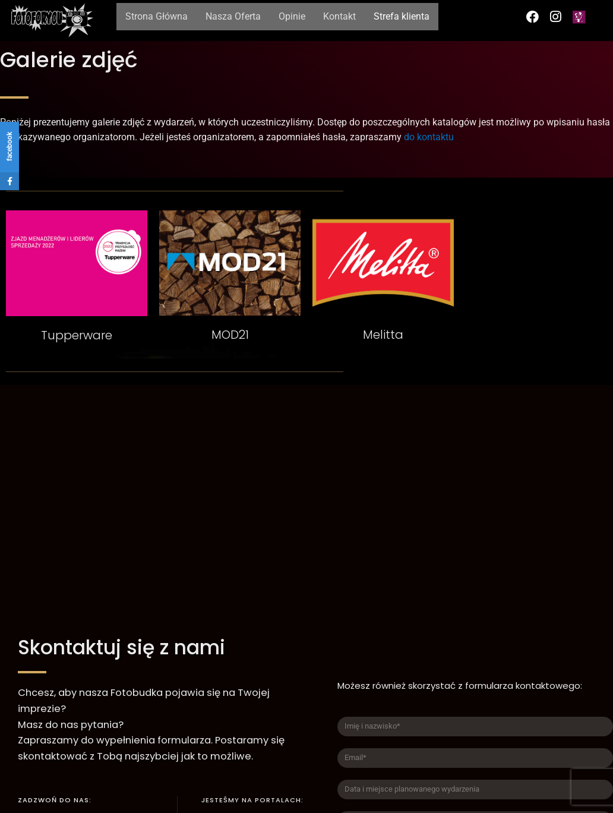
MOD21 (230, 334)
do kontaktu (429, 137)
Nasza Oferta (233, 16)
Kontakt (339, 16)
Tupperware (76, 335)
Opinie (292, 16)
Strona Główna (156, 16)
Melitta (383, 334)
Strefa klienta (401, 16)
